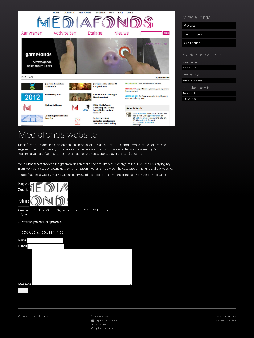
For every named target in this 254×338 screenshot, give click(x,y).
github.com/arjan (104, 328)
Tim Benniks (189, 98)
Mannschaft (34, 164)
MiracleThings (196, 17)
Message (24, 284)
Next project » (52, 222)
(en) (234, 320)
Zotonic (23, 190)
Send (23, 290)
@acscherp (102, 324)
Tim (104, 164)
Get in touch (192, 43)
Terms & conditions (221, 320)
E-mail (22, 246)
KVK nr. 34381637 (226, 316)
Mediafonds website (193, 80)
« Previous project (30, 222)
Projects (189, 25)
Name (22, 240)
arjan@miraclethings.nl (108, 320)
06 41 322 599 (102, 316)
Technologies (193, 34)
